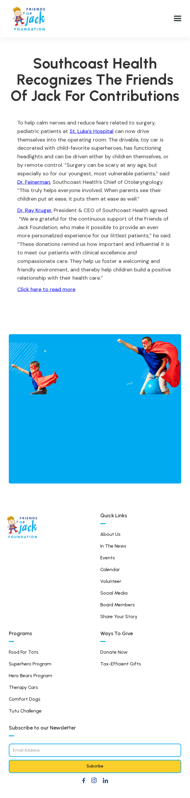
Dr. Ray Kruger (34, 210)
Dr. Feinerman (33, 181)
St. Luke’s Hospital (91, 131)
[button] (178, 19)
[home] (29, 19)
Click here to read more (46, 289)
